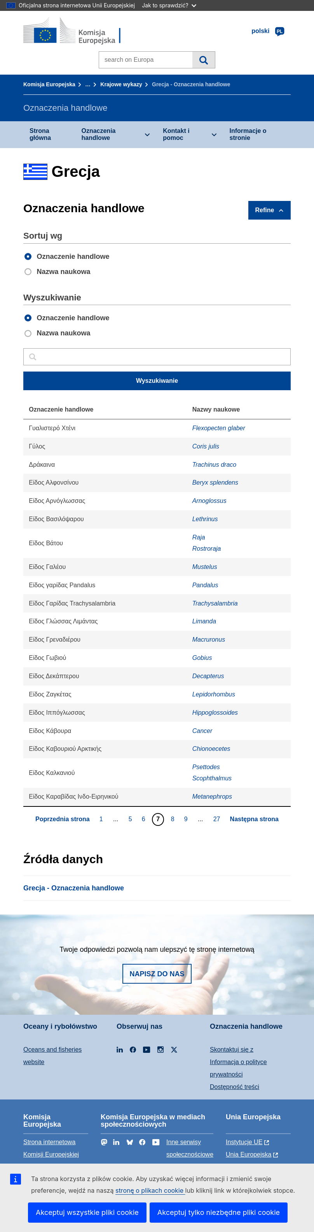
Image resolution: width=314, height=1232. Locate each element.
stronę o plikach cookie (150, 1190)
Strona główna (40, 134)
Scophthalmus (212, 778)
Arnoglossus (209, 500)
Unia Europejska (248, 1154)
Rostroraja (206, 548)
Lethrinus (205, 519)
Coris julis (205, 446)
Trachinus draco (214, 464)
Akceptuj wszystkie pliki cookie (87, 1212)
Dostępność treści (234, 1087)
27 (217, 818)
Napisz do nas (156, 974)
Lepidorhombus (213, 694)
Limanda (204, 621)
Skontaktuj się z (231, 1049)
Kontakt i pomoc (176, 134)
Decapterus (208, 676)
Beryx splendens (215, 482)
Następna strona (254, 819)
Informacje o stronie (248, 134)
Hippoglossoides (215, 712)
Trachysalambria (215, 603)
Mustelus (204, 567)
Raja (198, 537)
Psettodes (206, 767)
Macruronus (208, 639)
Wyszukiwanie (203, 60)
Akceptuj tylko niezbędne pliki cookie (218, 1212)
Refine (264, 210)
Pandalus (205, 585)
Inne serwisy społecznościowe (189, 1148)
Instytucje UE (244, 1142)
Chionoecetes (211, 748)
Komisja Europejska (49, 84)
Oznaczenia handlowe (98, 134)
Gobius (202, 657)
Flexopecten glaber (218, 428)
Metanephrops (212, 796)
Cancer (202, 731)
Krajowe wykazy (121, 84)
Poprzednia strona (62, 819)
